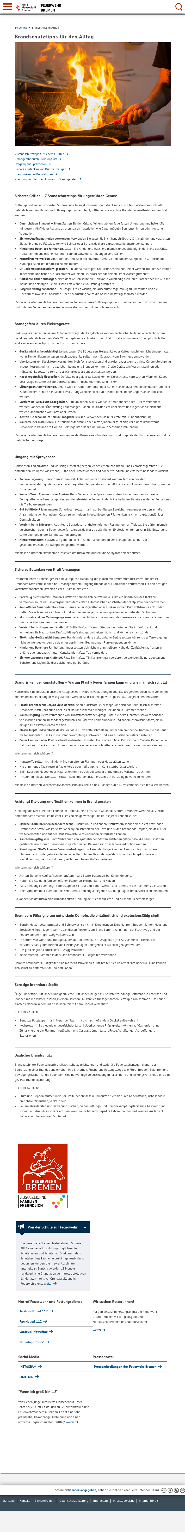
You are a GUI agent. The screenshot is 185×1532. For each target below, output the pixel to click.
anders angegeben (84, 1490)
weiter (48, 1284)
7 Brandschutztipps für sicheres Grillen (39, 154)
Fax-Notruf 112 (31, 1321)
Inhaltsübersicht (123, 1501)
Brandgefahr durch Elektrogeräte (36, 159)
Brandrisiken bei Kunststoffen (34, 174)
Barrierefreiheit (44, 1501)
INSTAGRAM (28, 1366)
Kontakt (25, 1501)
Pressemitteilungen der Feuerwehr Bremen (125, 1366)
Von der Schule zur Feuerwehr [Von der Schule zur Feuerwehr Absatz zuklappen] (53, 1227)
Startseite (8, 1501)
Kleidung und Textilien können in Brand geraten (46, 179)
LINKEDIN (26, 1377)
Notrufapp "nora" (32, 1342)
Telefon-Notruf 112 (34, 1311)
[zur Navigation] (7, 6)
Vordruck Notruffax (34, 1332)
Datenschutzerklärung (73, 1501)
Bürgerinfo (22, 27)
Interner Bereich (149, 1501)
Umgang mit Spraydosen (31, 164)
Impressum (100, 1501)
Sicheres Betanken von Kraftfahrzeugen (40, 169)
